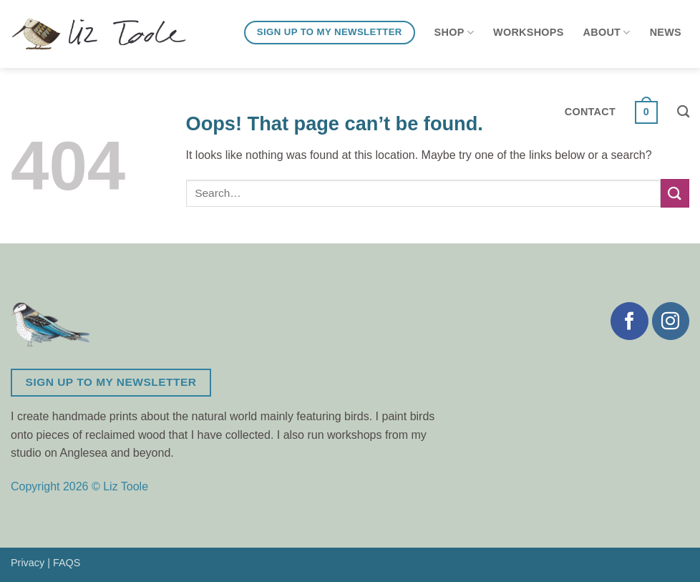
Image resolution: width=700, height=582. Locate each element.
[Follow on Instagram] (670, 320)
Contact (590, 111)
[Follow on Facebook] (629, 320)
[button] (646, 112)
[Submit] (675, 193)
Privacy (27, 562)
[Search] (683, 112)
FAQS (66, 562)
